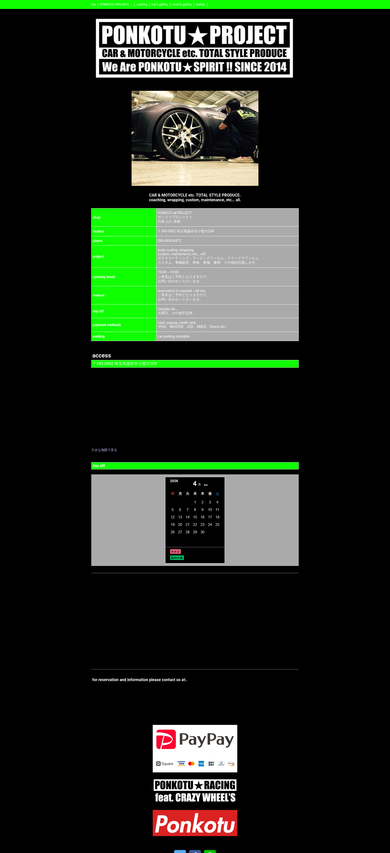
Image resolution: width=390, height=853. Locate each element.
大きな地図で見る (104, 450)
